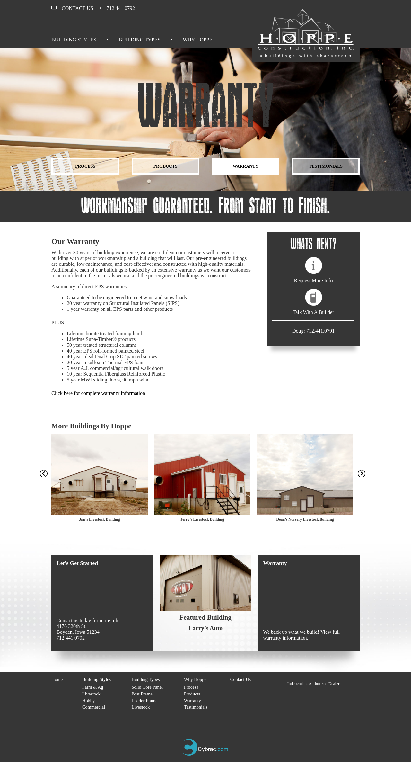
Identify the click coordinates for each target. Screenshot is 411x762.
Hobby (88, 700)
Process (85, 166)
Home (57, 679)
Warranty (245, 166)
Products (165, 166)
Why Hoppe (197, 39)
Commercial (93, 707)
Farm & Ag (92, 687)
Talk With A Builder (313, 312)
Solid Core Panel (147, 687)
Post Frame (142, 693)
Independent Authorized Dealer (313, 683)
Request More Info (313, 280)
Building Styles (73, 39)
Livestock (91, 693)
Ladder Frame (145, 700)
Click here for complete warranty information (98, 393)
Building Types (140, 39)
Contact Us (77, 8)
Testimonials (326, 166)
